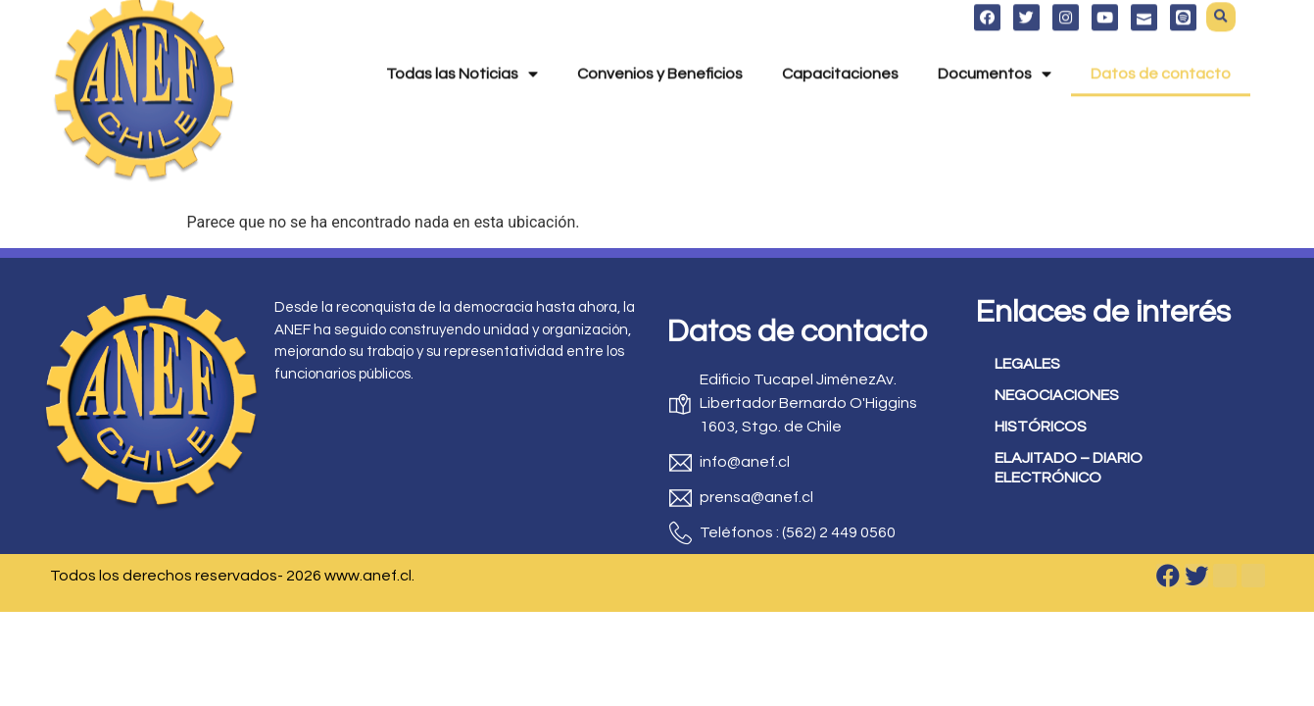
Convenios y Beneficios (660, 48)
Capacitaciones (840, 48)
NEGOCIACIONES (1057, 395)
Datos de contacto (1161, 48)
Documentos (994, 48)
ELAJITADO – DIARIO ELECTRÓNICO (1069, 467)
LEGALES (1027, 364)
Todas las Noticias (462, 48)
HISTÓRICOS (1041, 426)
